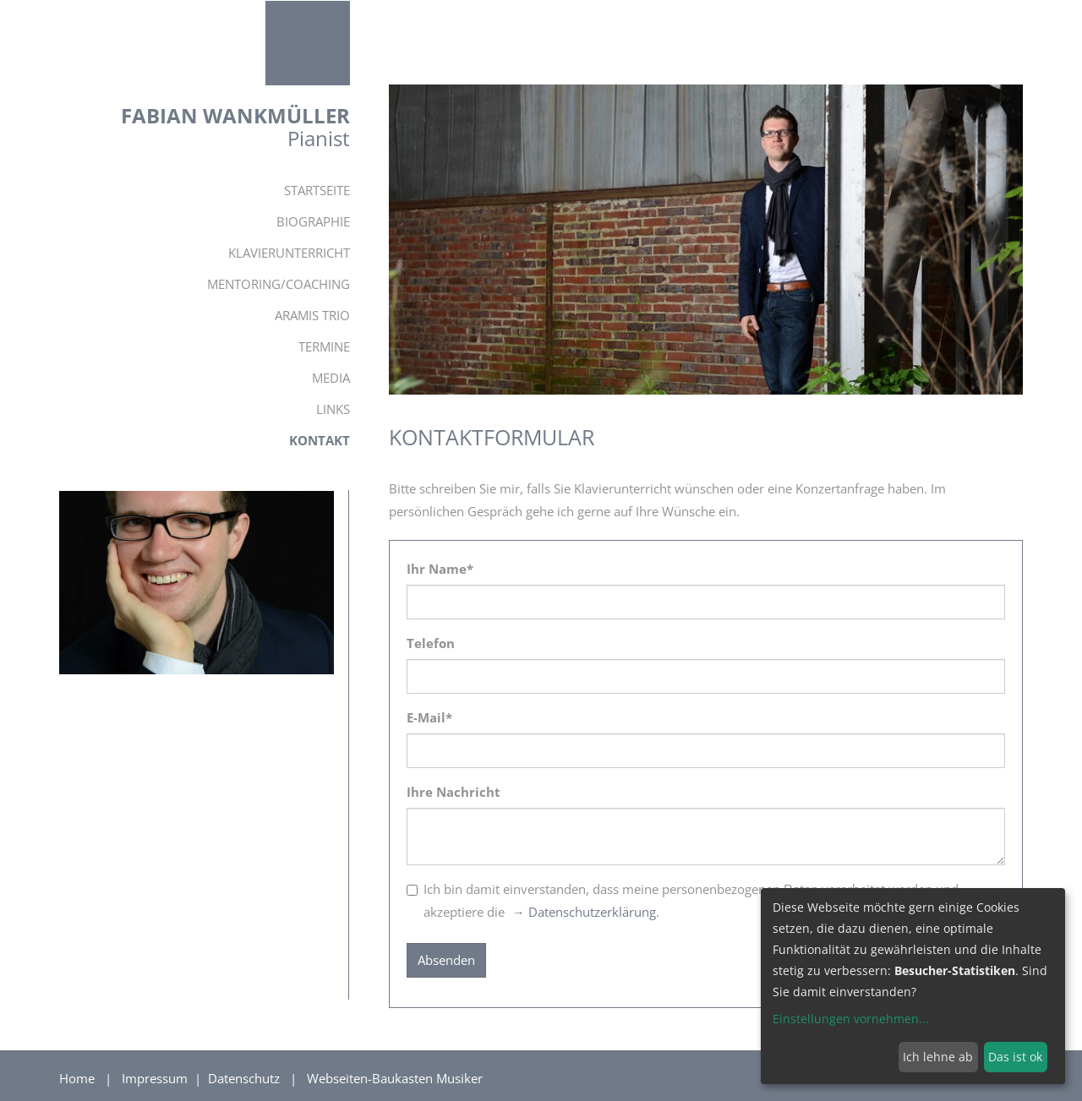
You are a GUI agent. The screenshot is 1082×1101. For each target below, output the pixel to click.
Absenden (446, 959)
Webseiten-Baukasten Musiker (395, 1078)
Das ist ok (1015, 1057)
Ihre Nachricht (453, 791)
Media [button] (331, 377)
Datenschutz (245, 1078)
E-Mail (429, 717)
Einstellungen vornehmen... (851, 1019)
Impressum (156, 1078)
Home (77, 1078)
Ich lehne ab (938, 1057)
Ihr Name (440, 568)
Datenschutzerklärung (592, 911)
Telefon (431, 643)
